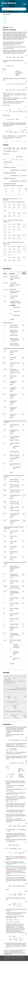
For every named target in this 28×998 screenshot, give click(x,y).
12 (11, 138)
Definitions (5, 18)
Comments (5, 22)
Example (4, 20)
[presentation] (16, 53)
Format (4, 16)
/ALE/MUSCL (17, 44)
